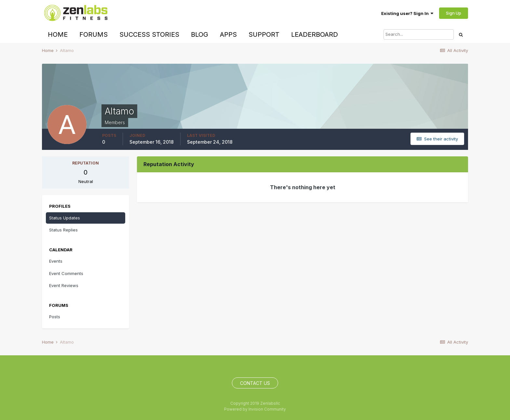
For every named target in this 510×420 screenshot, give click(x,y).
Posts (54, 316)
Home (58, 34)
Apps (228, 34)
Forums (93, 34)
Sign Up (453, 13)
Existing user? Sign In (407, 13)
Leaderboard (314, 34)
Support (263, 34)
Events (55, 261)
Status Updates (64, 217)
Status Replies (63, 229)
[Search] (418, 34)
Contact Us (255, 383)
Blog (199, 34)
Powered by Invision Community (255, 409)
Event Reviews (63, 285)
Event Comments (66, 273)
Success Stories (149, 34)
